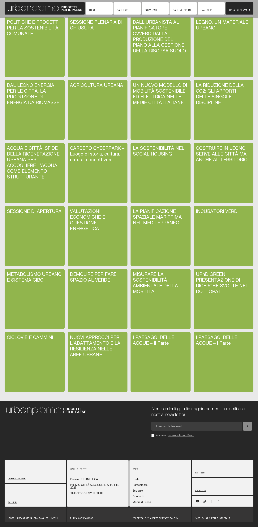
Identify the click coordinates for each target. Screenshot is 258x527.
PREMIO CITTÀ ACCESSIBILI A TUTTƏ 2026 (94, 486)
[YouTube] (197, 501)
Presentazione (17, 478)
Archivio (200, 490)
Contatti (138, 496)
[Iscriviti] (247, 426)
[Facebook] (211, 501)
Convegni (151, 10)
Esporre (138, 490)
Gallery (122, 10)
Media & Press (142, 502)
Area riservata (239, 10)
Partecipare (140, 485)
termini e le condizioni (181, 435)
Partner (206, 10)
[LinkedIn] (218, 501)
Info (92, 10)
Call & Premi (182, 10)
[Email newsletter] (197, 426)
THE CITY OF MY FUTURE (87, 493)
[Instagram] (204, 501)
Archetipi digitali (218, 518)
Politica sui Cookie (145, 518)
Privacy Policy (168, 518)
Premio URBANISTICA (84, 479)
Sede (136, 479)
